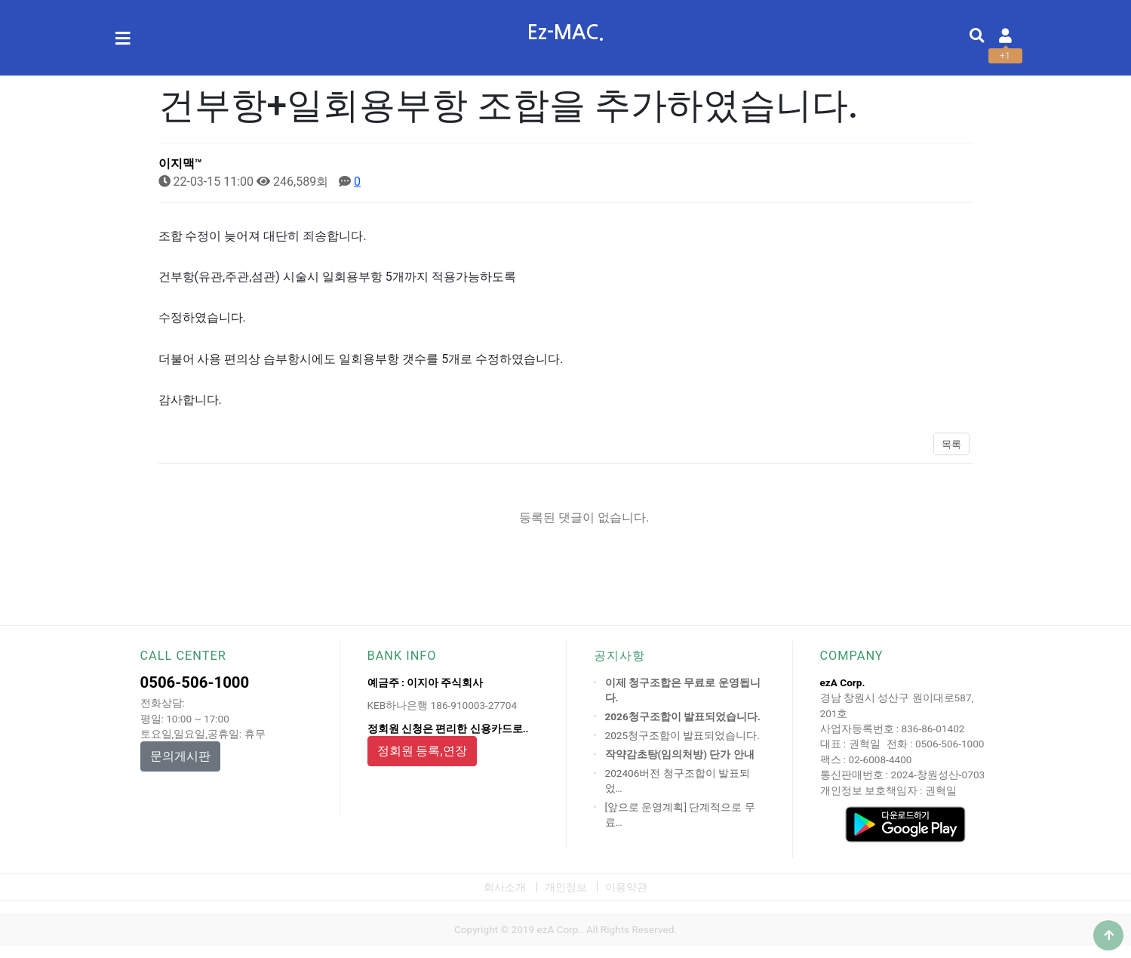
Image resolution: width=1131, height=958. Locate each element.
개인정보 (566, 887)
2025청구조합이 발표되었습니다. (683, 735)
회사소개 (505, 887)
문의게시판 (180, 756)
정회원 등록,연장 (422, 751)
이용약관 (626, 887)
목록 (951, 444)
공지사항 (619, 655)
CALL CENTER (183, 655)
